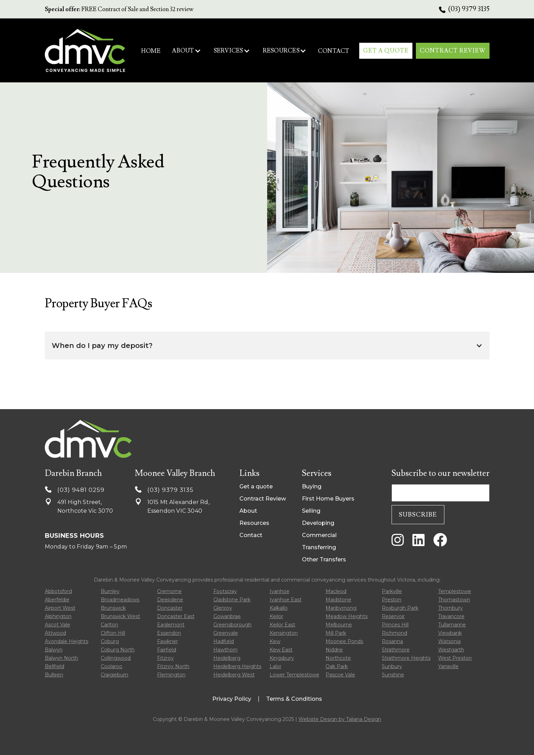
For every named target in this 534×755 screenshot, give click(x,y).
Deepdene (170, 599)
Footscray (225, 591)
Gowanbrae (227, 616)
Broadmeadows (120, 599)
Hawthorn (225, 650)
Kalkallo (279, 608)
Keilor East (282, 625)
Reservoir (393, 616)
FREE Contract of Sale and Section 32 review (119, 9)
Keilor (276, 616)
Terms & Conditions (294, 699)
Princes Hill (395, 625)
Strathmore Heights (406, 658)
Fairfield (166, 650)
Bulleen (54, 675)
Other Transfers (324, 559)
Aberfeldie (57, 599)
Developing (318, 523)
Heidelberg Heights (237, 666)
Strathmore (396, 650)
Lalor (275, 666)
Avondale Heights (66, 641)
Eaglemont (170, 625)
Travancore (451, 616)
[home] (85, 50)
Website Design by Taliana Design (339, 719)
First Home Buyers (328, 498)
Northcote (338, 658)
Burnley (110, 591)
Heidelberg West (234, 675)
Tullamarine (452, 625)
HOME (151, 51)
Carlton (109, 625)
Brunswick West (120, 616)
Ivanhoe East (286, 599)
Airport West (60, 608)
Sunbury (392, 666)
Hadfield (223, 641)
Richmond (394, 633)
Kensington (284, 633)
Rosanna (392, 641)
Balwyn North (61, 658)
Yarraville (448, 666)
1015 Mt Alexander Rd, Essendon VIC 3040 (178, 506)
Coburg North (117, 650)
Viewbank (450, 633)
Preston (391, 599)
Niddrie (334, 650)
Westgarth (451, 650)
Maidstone (338, 599)
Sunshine (393, 675)
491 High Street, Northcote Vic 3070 (85, 506)
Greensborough (232, 625)
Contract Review (262, 498)
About (248, 511)
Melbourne (339, 625)
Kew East (281, 650)
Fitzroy (165, 658)
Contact (250, 535)
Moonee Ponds (344, 641)
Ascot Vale (57, 625)
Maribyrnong (341, 608)
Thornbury (450, 608)
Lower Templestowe (294, 675)
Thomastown (454, 599)
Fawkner (167, 641)
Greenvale (225, 633)
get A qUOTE (386, 51)
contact (334, 51)
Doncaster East (176, 616)
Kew (275, 641)
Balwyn (54, 650)
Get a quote (256, 486)
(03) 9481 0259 (81, 489)
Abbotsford (58, 591)
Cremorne (169, 591)
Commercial (319, 535)
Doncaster (169, 608)
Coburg (110, 641)
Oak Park (337, 666)
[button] (186, 51)
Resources (254, 523)
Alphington (58, 616)
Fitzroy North (173, 666)
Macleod (336, 591)
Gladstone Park (231, 599)
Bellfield (54, 666)
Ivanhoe (279, 591)
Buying (311, 486)
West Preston (455, 658)
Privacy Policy (231, 699)
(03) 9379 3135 (469, 9)
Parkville (392, 591)
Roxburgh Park (400, 608)
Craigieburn (114, 675)
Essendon (169, 633)
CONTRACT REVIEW (453, 51)
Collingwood (116, 658)
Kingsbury (282, 658)
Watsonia (449, 641)
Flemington (171, 675)
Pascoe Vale (340, 675)
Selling (311, 511)
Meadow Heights (347, 616)
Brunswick (113, 608)
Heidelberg (226, 658)
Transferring (319, 547)
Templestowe (454, 591)
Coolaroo (111, 666)
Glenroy (222, 608)
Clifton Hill (113, 633)
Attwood (55, 633)
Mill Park (336, 633)
